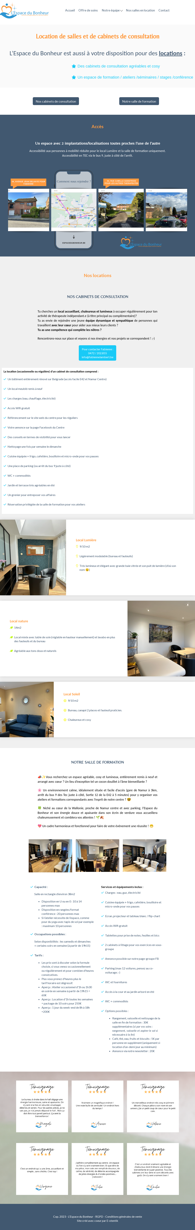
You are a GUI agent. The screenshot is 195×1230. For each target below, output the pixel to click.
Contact (164, 10)
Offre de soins (88, 10)
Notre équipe (112, 10)
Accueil (70, 10)
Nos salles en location (140, 10)
